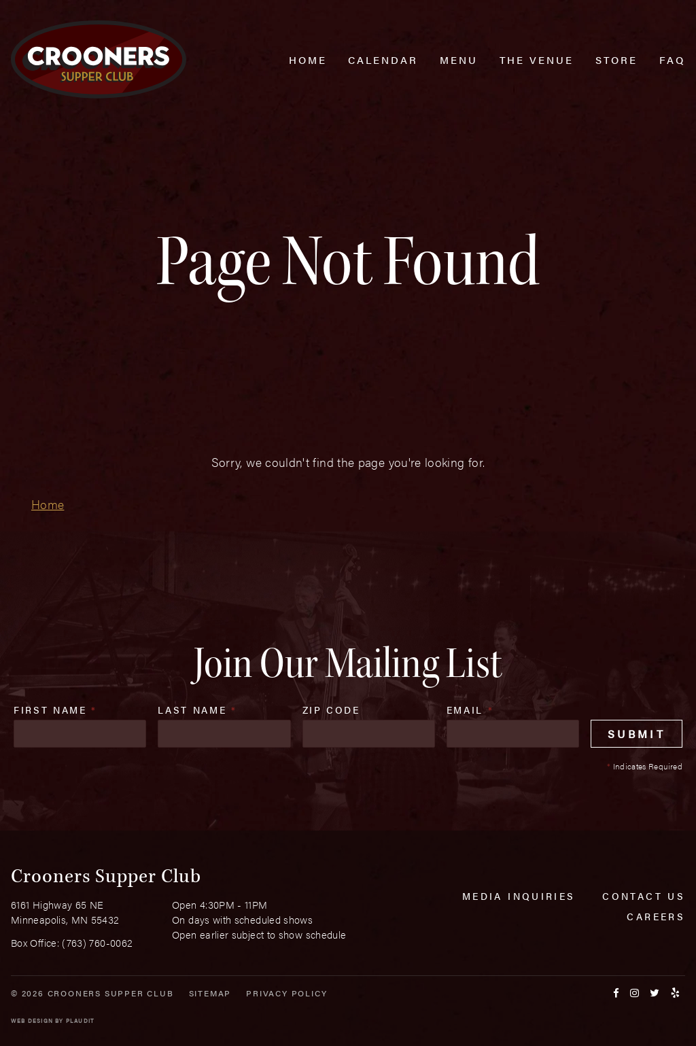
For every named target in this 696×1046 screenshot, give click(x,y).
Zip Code (331, 709)
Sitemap (210, 993)
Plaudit (80, 1020)
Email (470, 709)
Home (47, 503)
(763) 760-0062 (97, 942)
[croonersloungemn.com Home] (98, 59)
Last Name (197, 709)
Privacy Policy (286, 993)
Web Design (32, 1020)
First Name (55, 709)
